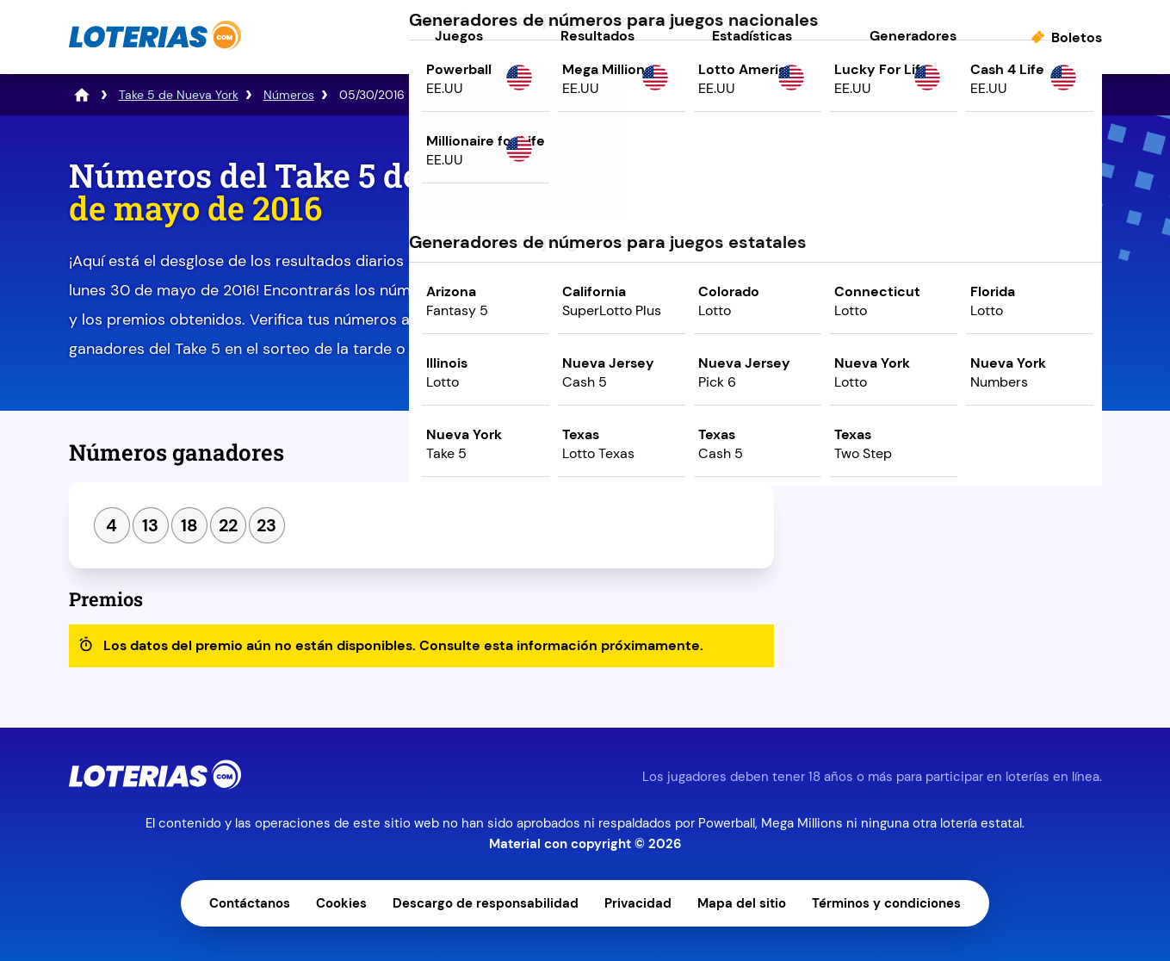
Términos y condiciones (886, 903)
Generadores (913, 36)
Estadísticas (752, 36)
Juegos (459, 36)
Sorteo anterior (871, 459)
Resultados (597, 36)
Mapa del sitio (741, 903)
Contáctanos (249, 903)
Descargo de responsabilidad (486, 903)
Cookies (341, 903)
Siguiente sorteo (1029, 459)
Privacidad (638, 903)
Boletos (1076, 37)
